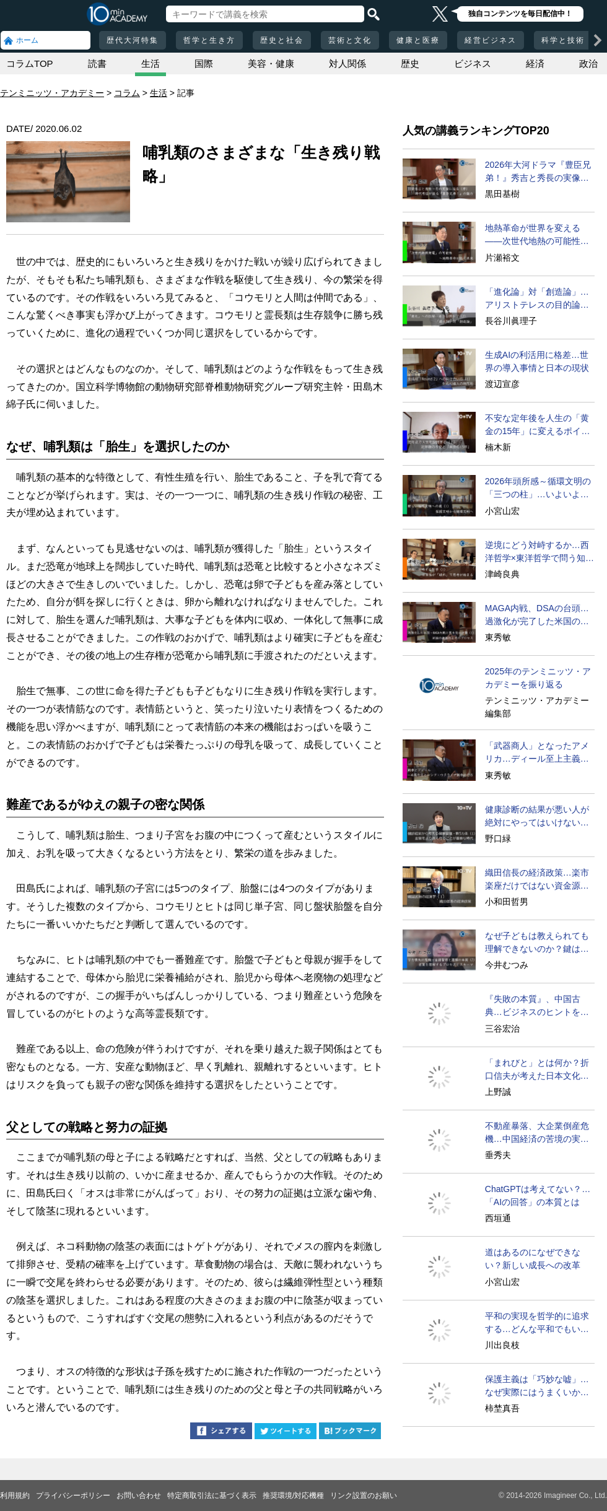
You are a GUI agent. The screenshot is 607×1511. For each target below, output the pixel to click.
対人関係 (347, 63)
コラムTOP (29, 63)
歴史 (410, 63)
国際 (203, 63)
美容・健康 (271, 63)
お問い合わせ (138, 1495)
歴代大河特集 (133, 40)
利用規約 (15, 1495)
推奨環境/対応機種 (293, 1495)
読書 (97, 63)
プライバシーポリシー (73, 1495)
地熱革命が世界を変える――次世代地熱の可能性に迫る (537, 235)
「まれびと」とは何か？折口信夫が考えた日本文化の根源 (537, 1070)
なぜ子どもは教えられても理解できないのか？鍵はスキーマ (537, 943)
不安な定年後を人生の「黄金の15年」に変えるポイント (537, 425)
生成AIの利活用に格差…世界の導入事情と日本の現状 (537, 361)
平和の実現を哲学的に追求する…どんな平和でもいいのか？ (537, 1323)
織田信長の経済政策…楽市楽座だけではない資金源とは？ (537, 880)
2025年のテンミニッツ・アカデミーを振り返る (538, 677)
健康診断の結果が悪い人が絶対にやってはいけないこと (537, 816)
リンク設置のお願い (363, 1495)
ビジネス (472, 63)
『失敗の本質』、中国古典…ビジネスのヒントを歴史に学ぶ (537, 1006)
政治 (588, 63)
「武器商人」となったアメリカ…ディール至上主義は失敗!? (537, 753)
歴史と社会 (282, 40)
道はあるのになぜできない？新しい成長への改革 (532, 1258)
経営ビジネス (491, 40)
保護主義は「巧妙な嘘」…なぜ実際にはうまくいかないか (537, 1386)
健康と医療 (418, 40)
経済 (535, 63)
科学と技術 (563, 40)
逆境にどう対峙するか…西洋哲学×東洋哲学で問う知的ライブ (539, 552)
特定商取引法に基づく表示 (211, 1495)
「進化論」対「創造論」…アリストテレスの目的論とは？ (537, 299)
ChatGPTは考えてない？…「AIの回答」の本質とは (537, 1195)
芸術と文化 (350, 40)
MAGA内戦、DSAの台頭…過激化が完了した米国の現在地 (537, 615)
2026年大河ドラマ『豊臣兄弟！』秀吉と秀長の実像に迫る (538, 172)
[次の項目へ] (597, 40)
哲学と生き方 (209, 40)
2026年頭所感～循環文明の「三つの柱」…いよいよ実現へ (538, 488)
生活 (150, 63)
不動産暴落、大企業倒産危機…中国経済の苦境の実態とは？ (537, 1133)
